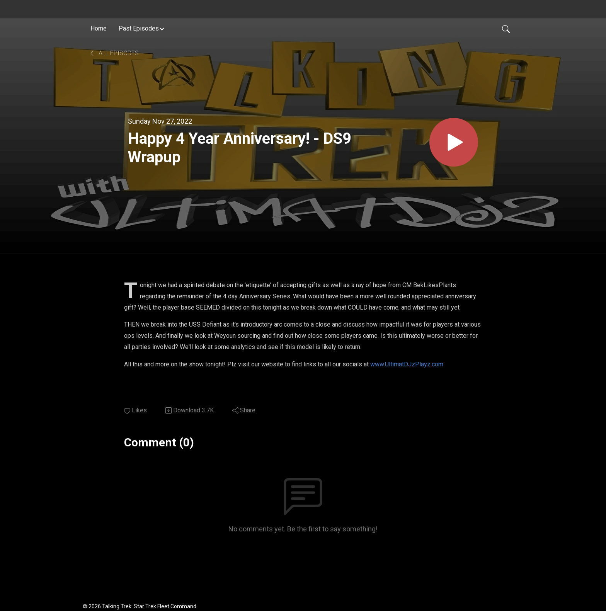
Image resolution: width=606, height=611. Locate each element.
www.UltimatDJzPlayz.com (406, 364)
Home (98, 28)
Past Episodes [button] (139, 28)
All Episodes (114, 53)
